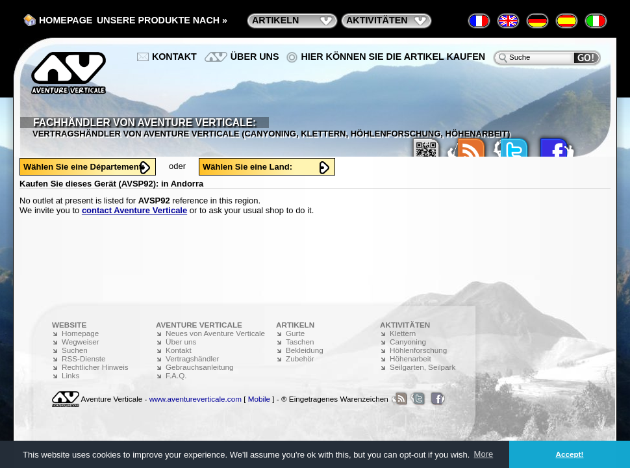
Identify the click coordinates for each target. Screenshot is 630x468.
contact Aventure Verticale (134, 210)
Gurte (295, 333)
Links (70, 375)
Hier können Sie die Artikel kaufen (393, 56)
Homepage (65, 20)
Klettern (403, 333)
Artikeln (275, 20)
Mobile (259, 399)
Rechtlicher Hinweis (95, 367)
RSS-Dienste (84, 358)
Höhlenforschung (418, 350)
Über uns (255, 56)
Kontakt (174, 56)
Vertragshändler (193, 358)
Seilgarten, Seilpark (422, 367)
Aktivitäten (377, 20)
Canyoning (408, 341)
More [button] (484, 454)
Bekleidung (304, 350)
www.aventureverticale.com (195, 399)
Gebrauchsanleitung (200, 367)
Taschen (300, 341)
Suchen (75, 350)
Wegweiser (80, 341)
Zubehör (300, 358)
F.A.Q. (176, 375)
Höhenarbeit (410, 358)
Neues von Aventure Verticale (215, 333)
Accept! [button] (570, 454)
